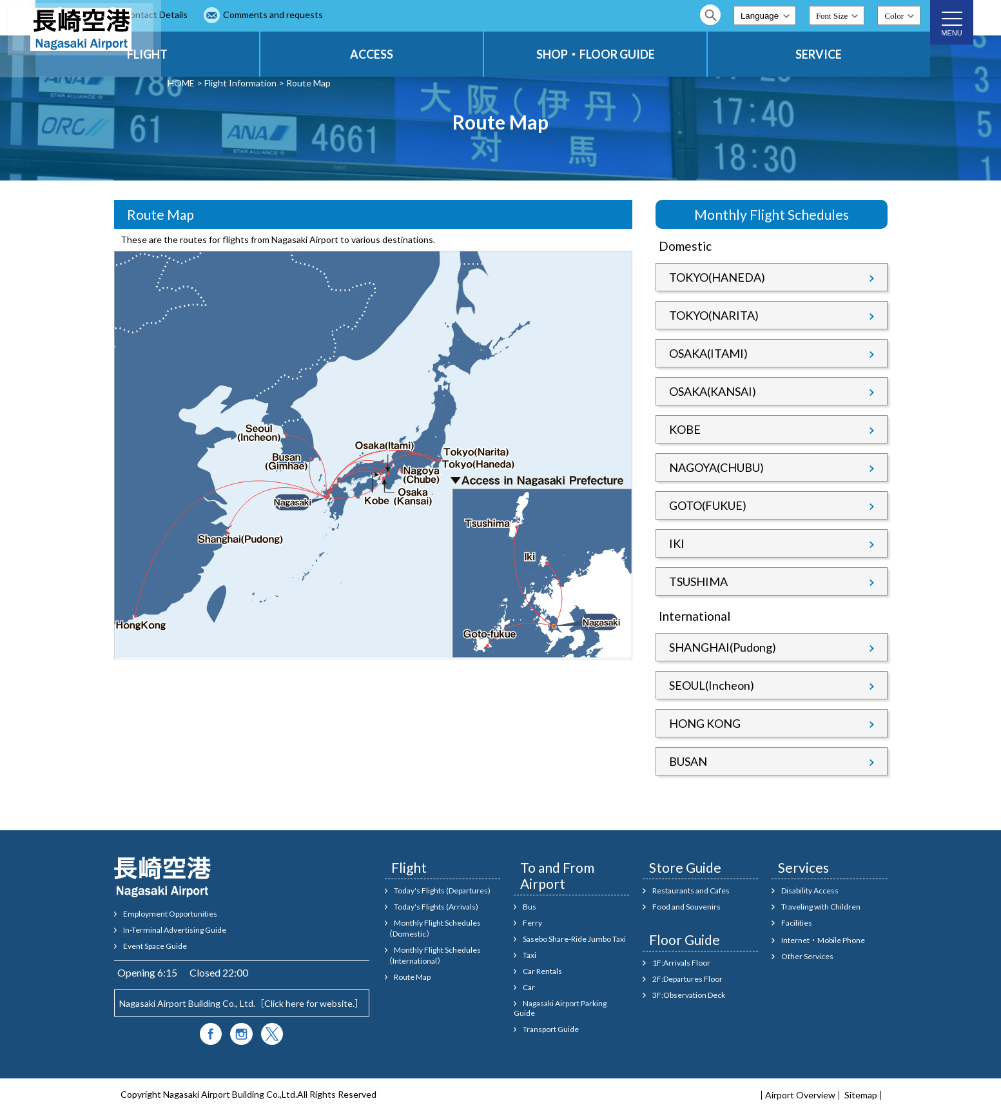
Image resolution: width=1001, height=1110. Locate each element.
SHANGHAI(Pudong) (722, 647)
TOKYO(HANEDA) (717, 277)
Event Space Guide (155, 946)
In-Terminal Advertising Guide (174, 930)
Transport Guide (551, 1029)
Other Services (807, 956)
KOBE (685, 429)
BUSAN (688, 761)
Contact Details (281, 14)
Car (529, 987)
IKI (677, 543)
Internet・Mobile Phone (823, 940)
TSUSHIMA (698, 581)
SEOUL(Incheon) (711, 685)
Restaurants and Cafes (691, 890)
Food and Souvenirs (686, 906)
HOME (181, 82)
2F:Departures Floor (687, 979)
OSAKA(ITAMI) (708, 353)
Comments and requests (399, 14)
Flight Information (240, 82)
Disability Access (810, 890)
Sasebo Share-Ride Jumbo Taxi (574, 939)
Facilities (796, 923)
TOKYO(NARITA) (714, 315)
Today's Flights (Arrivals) (436, 906)
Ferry (532, 923)
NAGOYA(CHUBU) (716, 467)
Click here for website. (309, 1003)
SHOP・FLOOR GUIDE (642, 54)
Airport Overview (800, 1095)
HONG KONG (705, 723)
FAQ (206, 14)
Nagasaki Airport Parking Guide (560, 1008)
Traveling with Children (820, 906)
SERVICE (834, 54)
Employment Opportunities (170, 914)
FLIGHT (257, 54)
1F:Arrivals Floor (681, 963)
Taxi (529, 955)
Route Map (412, 977)
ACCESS (450, 54)
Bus (529, 906)
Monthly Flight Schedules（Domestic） (433, 928)
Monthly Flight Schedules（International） (433, 955)
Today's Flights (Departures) (442, 890)
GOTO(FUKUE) (707, 505)
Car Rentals (542, 971)
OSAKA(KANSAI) (712, 391)
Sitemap (860, 1095)
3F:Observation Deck (688, 995)
